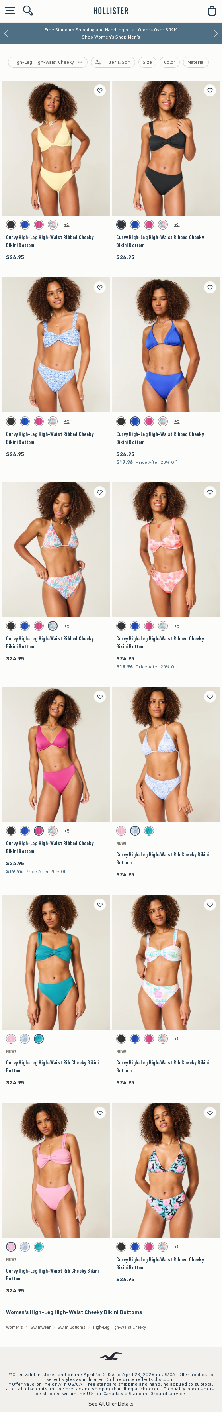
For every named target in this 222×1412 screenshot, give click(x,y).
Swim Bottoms (72, 1327)
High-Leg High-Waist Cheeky (119, 1327)
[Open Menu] (8, 11)
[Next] (216, 33)
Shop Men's (127, 37)
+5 (67, 224)
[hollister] (111, 10)
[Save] (100, 90)
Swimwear (41, 1327)
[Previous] (6, 33)
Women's (14, 1327)
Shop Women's (98, 37)
